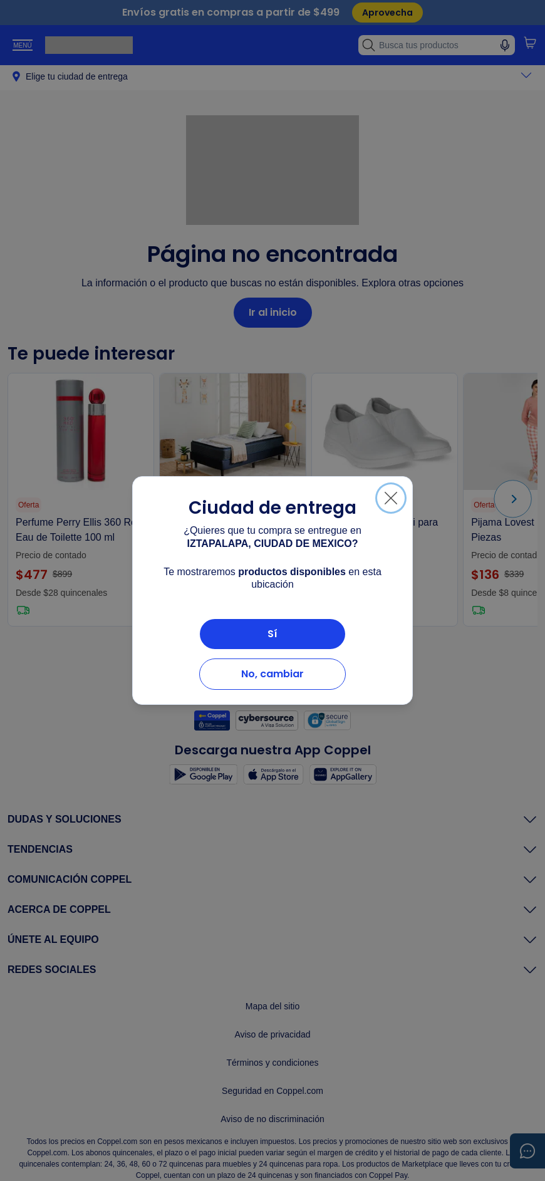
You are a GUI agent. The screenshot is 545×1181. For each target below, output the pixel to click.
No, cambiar (272, 674)
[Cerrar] (391, 498)
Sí (272, 634)
